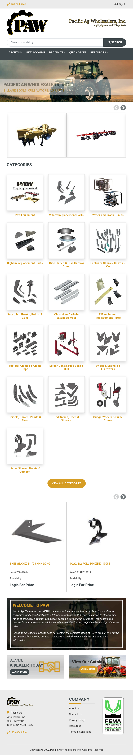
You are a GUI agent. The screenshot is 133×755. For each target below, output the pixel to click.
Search (115, 42)
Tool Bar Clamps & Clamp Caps (24, 367)
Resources (98, 52)
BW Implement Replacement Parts (108, 316)
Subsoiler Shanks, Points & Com (24, 316)
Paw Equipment (25, 215)
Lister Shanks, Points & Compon (25, 470)
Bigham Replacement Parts (25, 263)
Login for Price (22, 585)
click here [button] (88, 669)
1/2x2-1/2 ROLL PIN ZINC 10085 (89, 563)
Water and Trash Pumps (108, 215)
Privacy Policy (77, 720)
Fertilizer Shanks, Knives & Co (108, 264)
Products (56, 52)
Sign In (120, 4)
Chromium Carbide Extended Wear (66, 316)
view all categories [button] (66, 483)
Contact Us (75, 714)
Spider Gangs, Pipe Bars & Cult (66, 367)
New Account (35, 52)
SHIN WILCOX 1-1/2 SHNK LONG (30, 563)
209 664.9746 (18, 4)
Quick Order (77, 52)
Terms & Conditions (80, 731)
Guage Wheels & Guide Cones (108, 418)
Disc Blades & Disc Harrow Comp (66, 264)
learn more (19, 671)
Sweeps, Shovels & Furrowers (108, 367)
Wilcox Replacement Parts (66, 215)
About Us (15, 52)
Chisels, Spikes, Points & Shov (25, 418)
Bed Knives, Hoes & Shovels (66, 418)
